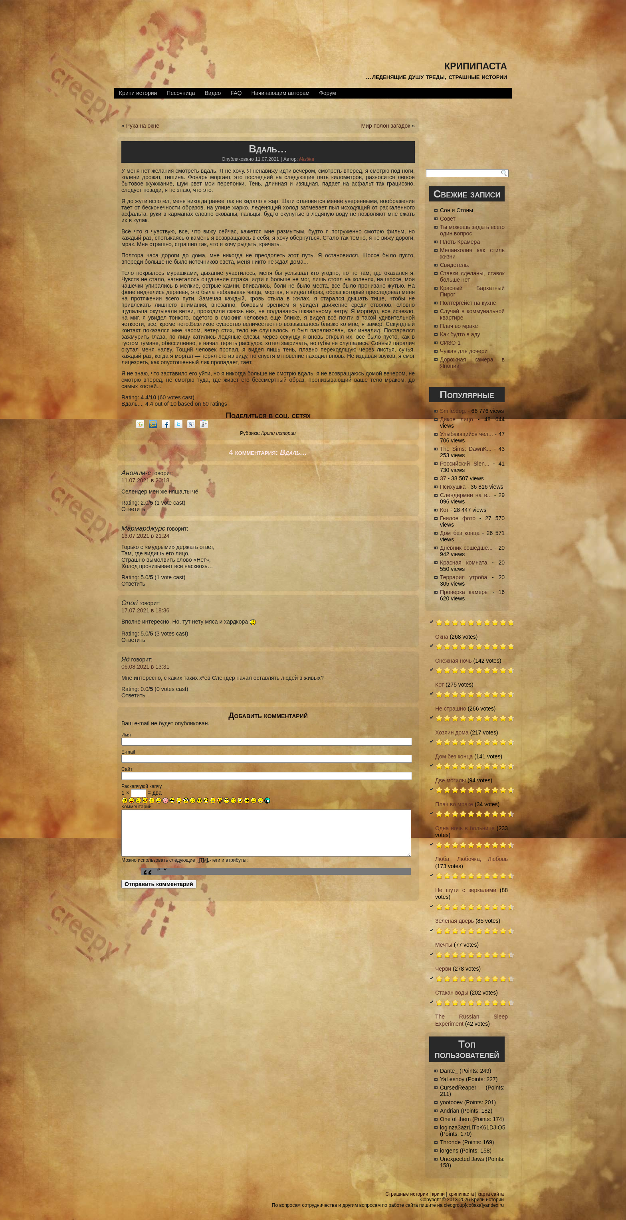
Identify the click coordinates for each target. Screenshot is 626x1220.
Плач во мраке (459, 326)
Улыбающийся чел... (466, 434)
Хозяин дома (452, 732)
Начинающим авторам (280, 93)
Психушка (453, 487)
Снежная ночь (453, 660)
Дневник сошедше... (466, 548)
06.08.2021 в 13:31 (145, 666)
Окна (441, 637)
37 (443, 478)
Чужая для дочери (463, 351)
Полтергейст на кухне (468, 303)
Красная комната (463, 562)
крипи (438, 1194)
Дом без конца (459, 533)
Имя (126, 735)
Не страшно (450, 708)
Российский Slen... (464, 463)
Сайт (127, 769)
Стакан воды (451, 992)
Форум (327, 93)
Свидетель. (455, 265)
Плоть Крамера (460, 242)
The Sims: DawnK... (465, 449)
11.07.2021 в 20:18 (145, 480)
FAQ (236, 93)
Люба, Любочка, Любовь (471, 859)
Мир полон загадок (385, 125)
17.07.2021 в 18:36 (145, 610)
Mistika (306, 159)
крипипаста (475, 64)
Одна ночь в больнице (465, 828)
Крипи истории (138, 93)
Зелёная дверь (454, 921)
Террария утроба (463, 577)
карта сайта (491, 1194)
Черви (443, 968)
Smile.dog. (453, 411)
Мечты (443, 945)
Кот (444, 510)
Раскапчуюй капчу (141, 786)
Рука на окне (142, 125)
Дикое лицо (456, 419)
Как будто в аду (460, 334)
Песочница (180, 93)
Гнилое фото (457, 518)
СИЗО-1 (450, 343)
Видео (212, 93)
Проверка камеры (464, 592)
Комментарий (136, 806)
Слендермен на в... (466, 495)
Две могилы (450, 780)
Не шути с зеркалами (465, 890)
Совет (448, 218)
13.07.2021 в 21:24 (145, 536)
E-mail (128, 752)
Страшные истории (406, 1194)
